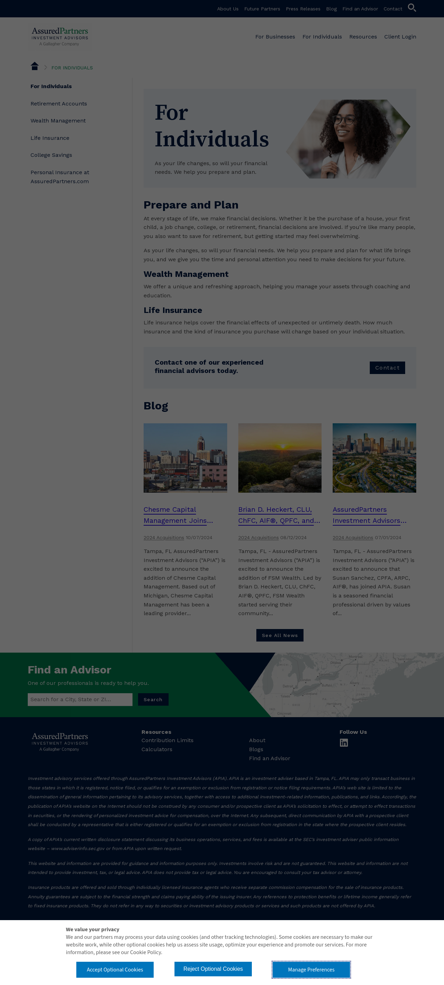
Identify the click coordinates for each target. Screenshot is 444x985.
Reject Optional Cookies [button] (213, 969)
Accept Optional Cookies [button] (115, 970)
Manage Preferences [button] (311, 970)
